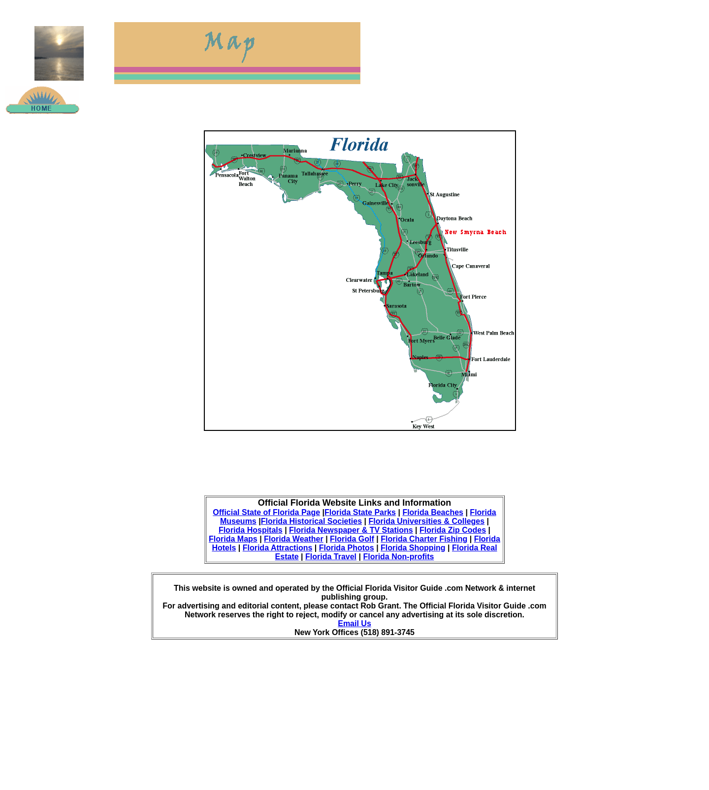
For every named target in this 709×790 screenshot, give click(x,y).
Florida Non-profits (398, 556)
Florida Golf (352, 539)
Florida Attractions (278, 548)
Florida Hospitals (251, 530)
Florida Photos (346, 548)
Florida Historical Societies (311, 521)
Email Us (354, 623)
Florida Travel (330, 556)
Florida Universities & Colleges (426, 521)
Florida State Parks (360, 512)
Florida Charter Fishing (424, 539)
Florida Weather (293, 539)
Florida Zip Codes (452, 530)
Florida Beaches (432, 512)
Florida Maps (233, 539)
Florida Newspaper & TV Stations (351, 530)
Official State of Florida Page (266, 512)
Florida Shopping (413, 548)
